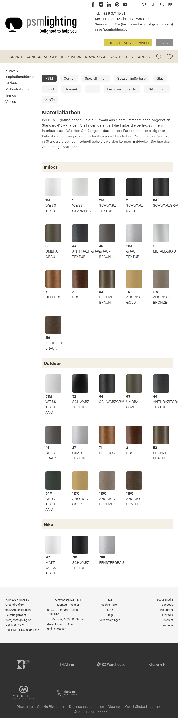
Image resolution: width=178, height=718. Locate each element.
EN (162, 4)
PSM (49, 78)
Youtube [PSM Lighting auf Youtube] (168, 625)
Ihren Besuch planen (128, 42)
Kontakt (144, 56)
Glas (160, 78)
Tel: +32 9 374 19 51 (110, 13)
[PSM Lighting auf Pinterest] (117, 4)
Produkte (14, 56)
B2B (164, 42)
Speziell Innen (95, 78)
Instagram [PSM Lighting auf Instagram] (166, 610)
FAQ (110, 610)
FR (170, 4)
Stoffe (50, 99)
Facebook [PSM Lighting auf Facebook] (166, 605)
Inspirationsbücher (20, 76)
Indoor (50, 167)
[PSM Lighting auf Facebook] (93, 4)
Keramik (71, 88)
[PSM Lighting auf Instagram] (101, 4)
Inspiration (71, 56)
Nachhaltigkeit (110, 605)
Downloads (95, 56)
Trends (10, 95)
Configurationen (42, 56)
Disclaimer (24, 706)
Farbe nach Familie (122, 88)
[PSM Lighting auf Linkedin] (109, 4)
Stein (92, 88)
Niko (48, 524)
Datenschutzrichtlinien (86, 706)
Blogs (109, 615)
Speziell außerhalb (131, 78)
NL (153, 4)
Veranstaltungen (110, 620)
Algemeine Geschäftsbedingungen (135, 706)
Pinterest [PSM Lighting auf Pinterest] (167, 620)
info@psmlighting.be (111, 29)
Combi (69, 78)
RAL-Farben (156, 88)
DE (144, 4)
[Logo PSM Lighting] (41, 25)
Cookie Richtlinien (51, 706)
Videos (10, 101)
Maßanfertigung (17, 88)
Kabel (49, 88)
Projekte (11, 70)
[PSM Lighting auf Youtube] (125, 4)
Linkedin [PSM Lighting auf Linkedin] (167, 615)
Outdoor (52, 363)
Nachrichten (121, 56)
